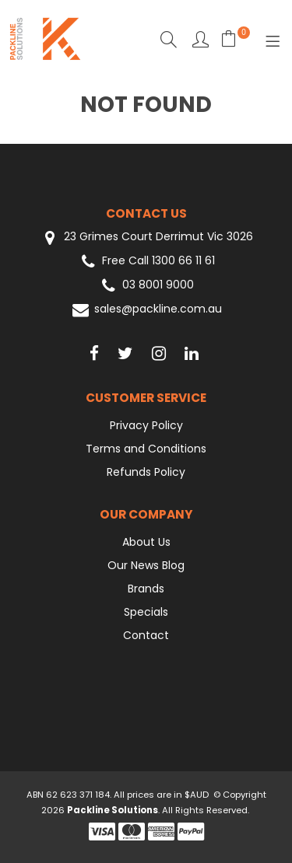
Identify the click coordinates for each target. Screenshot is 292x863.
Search (168, 39)
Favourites (200, 39)
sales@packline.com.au (146, 310)
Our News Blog (146, 565)
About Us (146, 542)
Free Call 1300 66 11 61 (146, 261)
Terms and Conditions (146, 448)
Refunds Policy (146, 472)
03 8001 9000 (146, 286)
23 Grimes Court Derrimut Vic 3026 (146, 237)
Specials (146, 612)
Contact (146, 635)
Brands (146, 588)
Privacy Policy (146, 425)
